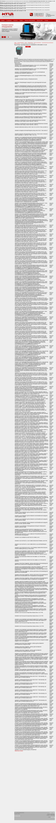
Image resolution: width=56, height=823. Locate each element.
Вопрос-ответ (40, 20)
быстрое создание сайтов (16, 815)
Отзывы (46, 20)
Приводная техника (30, 42)
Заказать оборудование (30, 20)
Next (5, 37)
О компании (8, 20)
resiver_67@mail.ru (39, 16)
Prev (2, 37)
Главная (2, 20)
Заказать (28, 46)
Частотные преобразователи (37, 42)
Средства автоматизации (20, 42)
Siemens (26, 42)
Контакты (16, 20)
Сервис (21, 20)
